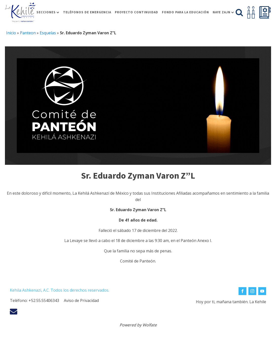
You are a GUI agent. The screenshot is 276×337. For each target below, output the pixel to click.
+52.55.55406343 (44, 300)
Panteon (28, 33)
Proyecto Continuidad (136, 12)
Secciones (47, 12)
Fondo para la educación (185, 12)
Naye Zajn (223, 12)
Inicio (11, 33)
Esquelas (48, 33)
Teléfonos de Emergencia (87, 12)
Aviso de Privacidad (81, 300)
